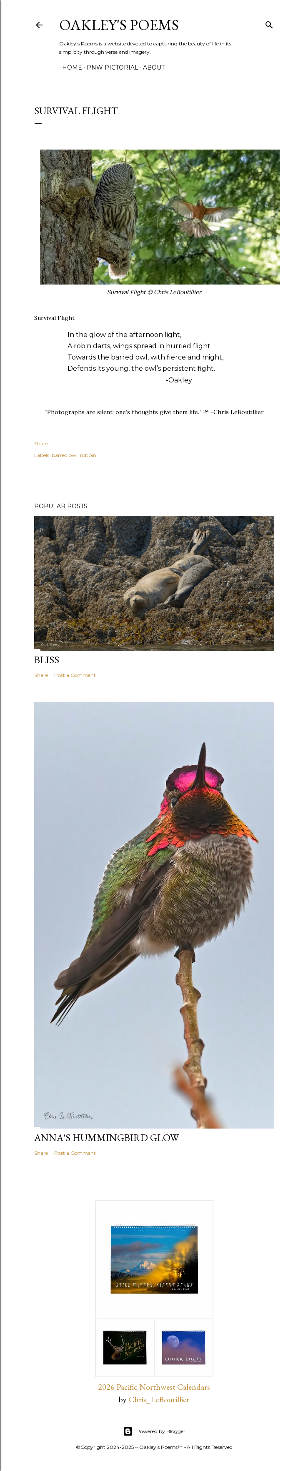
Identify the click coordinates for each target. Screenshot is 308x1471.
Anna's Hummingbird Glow (106, 1137)
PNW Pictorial (109, 67)
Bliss (46, 659)
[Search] (269, 23)
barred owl (65, 455)
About (151, 67)
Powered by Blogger (154, 1431)
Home (69, 67)
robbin (88, 455)
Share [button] (41, 443)
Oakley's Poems (119, 25)
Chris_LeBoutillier (158, 1399)
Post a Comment (75, 675)
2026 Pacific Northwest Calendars (154, 1386)
